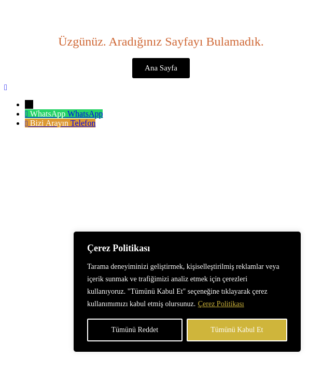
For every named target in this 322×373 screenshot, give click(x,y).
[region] (187, 291)
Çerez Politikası (221, 304)
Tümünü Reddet (135, 330)
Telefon (83, 123)
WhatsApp (85, 113)
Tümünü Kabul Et (237, 330)
